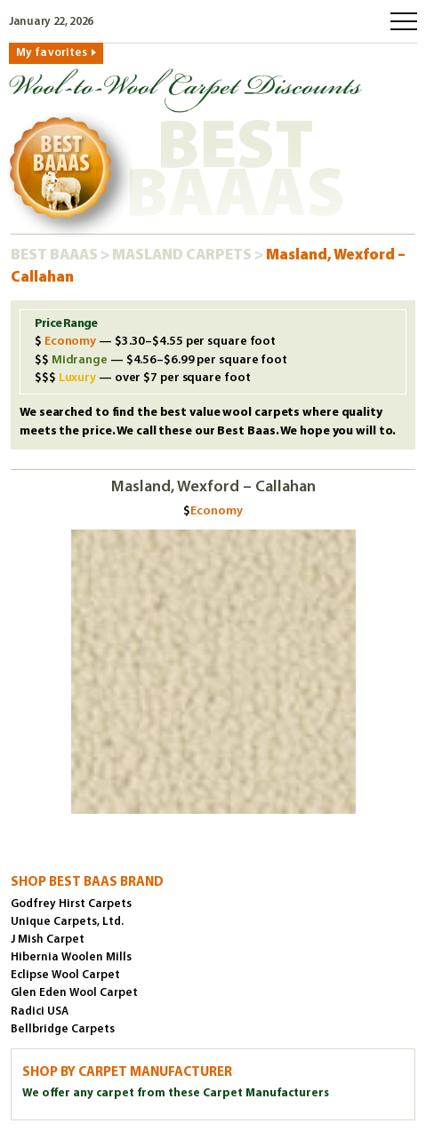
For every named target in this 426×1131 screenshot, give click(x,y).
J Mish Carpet (47, 939)
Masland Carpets (183, 255)
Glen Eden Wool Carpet (74, 993)
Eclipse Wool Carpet (65, 975)
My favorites (51, 53)
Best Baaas (55, 255)
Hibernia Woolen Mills (71, 957)
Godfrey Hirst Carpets (71, 904)
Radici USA (39, 1011)
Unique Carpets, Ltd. (67, 922)
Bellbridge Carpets (63, 1029)
